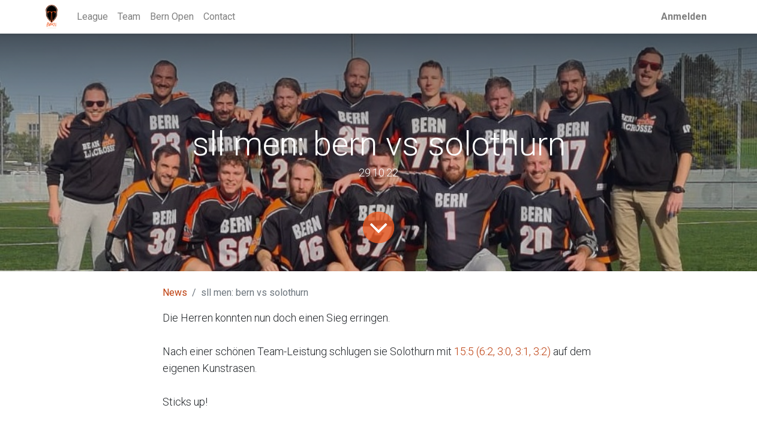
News (175, 292)
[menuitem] (92, 17)
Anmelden (684, 16)
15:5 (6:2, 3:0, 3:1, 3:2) (502, 351)
